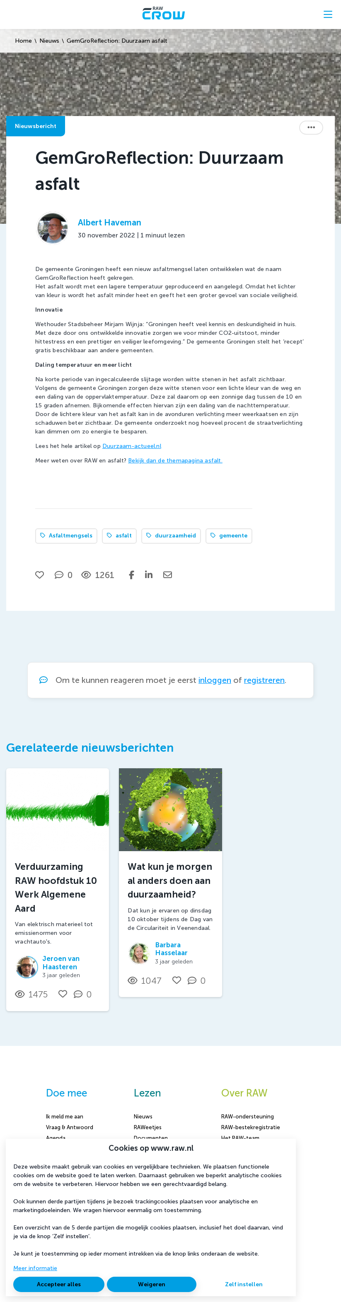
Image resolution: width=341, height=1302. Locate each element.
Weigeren (151, 1284)
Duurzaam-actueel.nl (131, 446)
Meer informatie (35, 1268)
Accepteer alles (59, 1284)
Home (23, 40)
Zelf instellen (244, 1284)
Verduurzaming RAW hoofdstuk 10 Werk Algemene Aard (56, 887)
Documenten (151, 1138)
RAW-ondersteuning (247, 1116)
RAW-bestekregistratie (250, 1127)
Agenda (55, 1138)
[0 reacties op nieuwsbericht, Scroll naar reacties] (64, 575)
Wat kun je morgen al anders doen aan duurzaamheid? (170, 880)
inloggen (214, 680)
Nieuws (49, 40)
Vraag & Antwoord (69, 1127)
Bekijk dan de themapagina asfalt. (175, 460)
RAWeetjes (148, 1127)
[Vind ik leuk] (40, 575)
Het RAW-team (240, 1138)
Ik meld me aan (64, 1116)
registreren (264, 680)
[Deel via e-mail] (167, 575)
